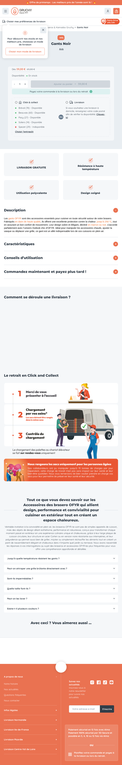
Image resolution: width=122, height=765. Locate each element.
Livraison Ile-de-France (16, 729)
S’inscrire (107, 709)
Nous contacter (12, 700)
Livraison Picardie (13, 739)
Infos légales (11, 710)
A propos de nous (13, 676)
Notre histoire (11, 683)
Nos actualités (11, 689)
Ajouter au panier (70, 84)
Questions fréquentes (15, 695)
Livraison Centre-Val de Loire (19, 749)
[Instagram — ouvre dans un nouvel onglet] (92, 682)
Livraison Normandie (15, 720)
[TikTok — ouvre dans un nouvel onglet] (105, 682)
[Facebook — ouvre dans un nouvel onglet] (98, 682)
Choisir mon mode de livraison (25, 51)
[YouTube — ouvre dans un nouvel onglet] (111, 682)
